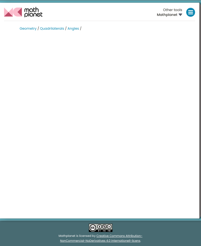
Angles (73, 28)
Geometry (28, 28)
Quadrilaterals (52, 28)
